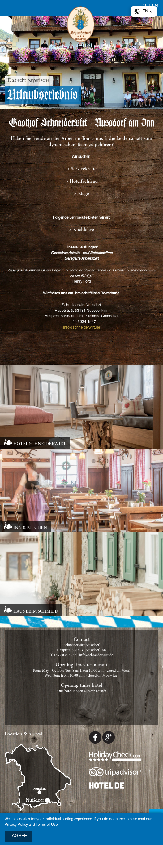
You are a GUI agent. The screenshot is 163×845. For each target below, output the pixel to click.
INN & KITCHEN (30, 527)
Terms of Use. (47, 825)
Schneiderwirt (82, 25)
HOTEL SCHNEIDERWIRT (39, 444)
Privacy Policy (16, 825)
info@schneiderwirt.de (81, 327)
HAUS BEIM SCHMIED (35, 611)
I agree (18, 836)
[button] (143, 11)
